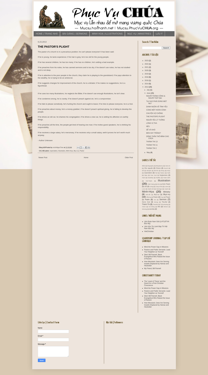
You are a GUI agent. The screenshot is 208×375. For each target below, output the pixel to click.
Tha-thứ (164, 202)
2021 (147, 67)
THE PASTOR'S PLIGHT (155, 117)
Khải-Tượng (151, 184)
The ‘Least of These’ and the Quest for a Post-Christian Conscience (154, 283)
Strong (156, 202)
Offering (148, 197)
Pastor (82, 151)
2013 (147, 87)
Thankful (155, 204)
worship (151, 209)
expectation (53, 151)
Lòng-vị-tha (159, 186)
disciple (149, 170)
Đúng (162, 170)
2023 (147, 61)
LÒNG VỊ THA (151, 123)
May (148, 152)
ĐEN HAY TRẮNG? (153, 133)
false (145, 175)
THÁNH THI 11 (151, 145)
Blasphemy (159, 166)
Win (159, 206)
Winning (144, 209)
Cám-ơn (167, 166)
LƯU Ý (159, 34)
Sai (155, 199)
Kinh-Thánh (166, 184)
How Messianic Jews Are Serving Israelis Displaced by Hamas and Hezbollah (156, 264)
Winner (166, 206)
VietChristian (149, 231)
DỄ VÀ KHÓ (150, 130)
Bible (143, 166)
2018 (147, 77)
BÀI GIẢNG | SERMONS (74, 34)
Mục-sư (76, 151)
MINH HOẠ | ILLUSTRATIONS (107, 34)
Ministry (166, 192)
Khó (158, 184)
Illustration (61, 151)
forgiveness (163, 175)
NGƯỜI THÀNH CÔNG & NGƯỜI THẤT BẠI (155, 97)
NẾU (148, 126)
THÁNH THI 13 (151, 142)
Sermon (162, 199)
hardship (150, 177)
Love (143, 189)
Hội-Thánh (149, 181)
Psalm (147, 200)
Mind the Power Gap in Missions (156, 247)
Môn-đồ (148, 194)
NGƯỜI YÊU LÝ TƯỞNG (155, 120)
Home (86, 158)
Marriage (159, 189)
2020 (147, 70)
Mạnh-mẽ (151, 189)
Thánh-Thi (146, 204)
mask (166, 189)
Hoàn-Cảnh (166, 177)
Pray (162, 197)
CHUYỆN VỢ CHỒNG (154, 113)
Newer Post (43, 158)
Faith (168, 173)
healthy (158, 177)
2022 (147, 64)
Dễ (143, 170)
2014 (147, 84)
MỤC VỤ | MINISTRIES (139, 34)
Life (145, 186)
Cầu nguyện (148, 168)
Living (151, 186)
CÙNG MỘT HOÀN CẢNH (156, 110)
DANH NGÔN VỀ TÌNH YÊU (156, 107)
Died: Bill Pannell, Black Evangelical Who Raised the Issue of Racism (157, 257)
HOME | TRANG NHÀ (47, 34)
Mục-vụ (166, 194)
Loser (166, 186)
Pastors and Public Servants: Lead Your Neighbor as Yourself (157, 251)
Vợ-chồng (152, 206)
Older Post (129, 158)
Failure (162, 173)
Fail (156, 173)
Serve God (146, 202)
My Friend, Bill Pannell (152, 268)
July (148, 90)
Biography (151, 166)
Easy (168, 170)
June (149, 93)
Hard (143, 177)
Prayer (168, 197)
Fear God (154, 175)
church (166, 168)
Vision (144, 206)
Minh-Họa (69, 151)
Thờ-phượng (164, 204)
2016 (147, 80)
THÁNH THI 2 (151, 148)
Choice (158, 168)
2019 (147, 74)
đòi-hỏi (156, 170)
